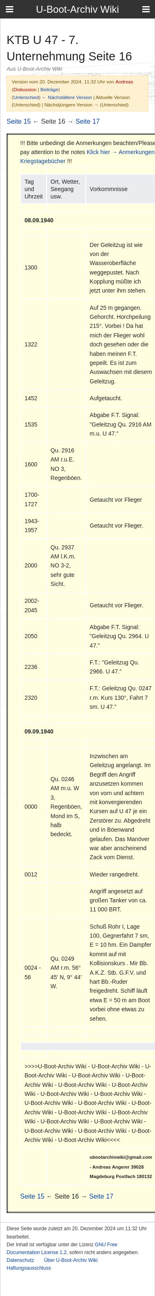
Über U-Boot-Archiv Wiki (71, 1260)
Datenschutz (20, 1260)
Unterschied (26, 97)
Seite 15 (19, 121)
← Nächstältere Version (67, 97)
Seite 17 (87, 121)
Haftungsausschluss (29, 1268)
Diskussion (24, 89)
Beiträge (49, 89)
